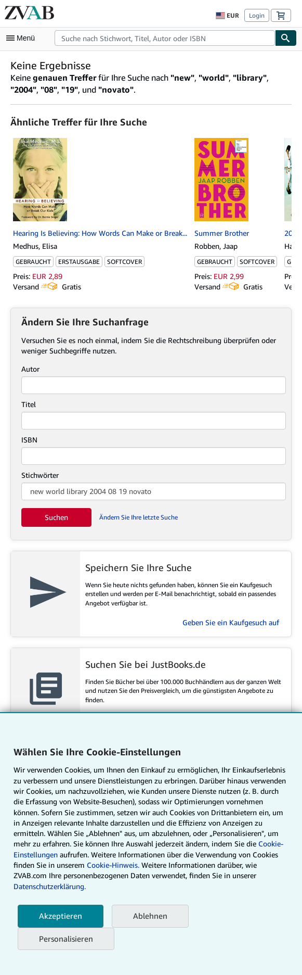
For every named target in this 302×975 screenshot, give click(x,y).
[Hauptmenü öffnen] (23, 38)
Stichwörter (40, 475)
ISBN (29, 439)
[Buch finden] (285, 38)
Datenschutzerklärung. (50, 886)
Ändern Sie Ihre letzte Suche (138, 517)
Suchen (56, 517)
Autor (30, 368)
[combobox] (165, 38)
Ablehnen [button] (150, 915)
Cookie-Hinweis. (113, 864)
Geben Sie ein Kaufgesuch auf (230, 622)
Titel (28, 404)
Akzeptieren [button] (60, 915)
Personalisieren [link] (66, 938)
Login (257, 15)
